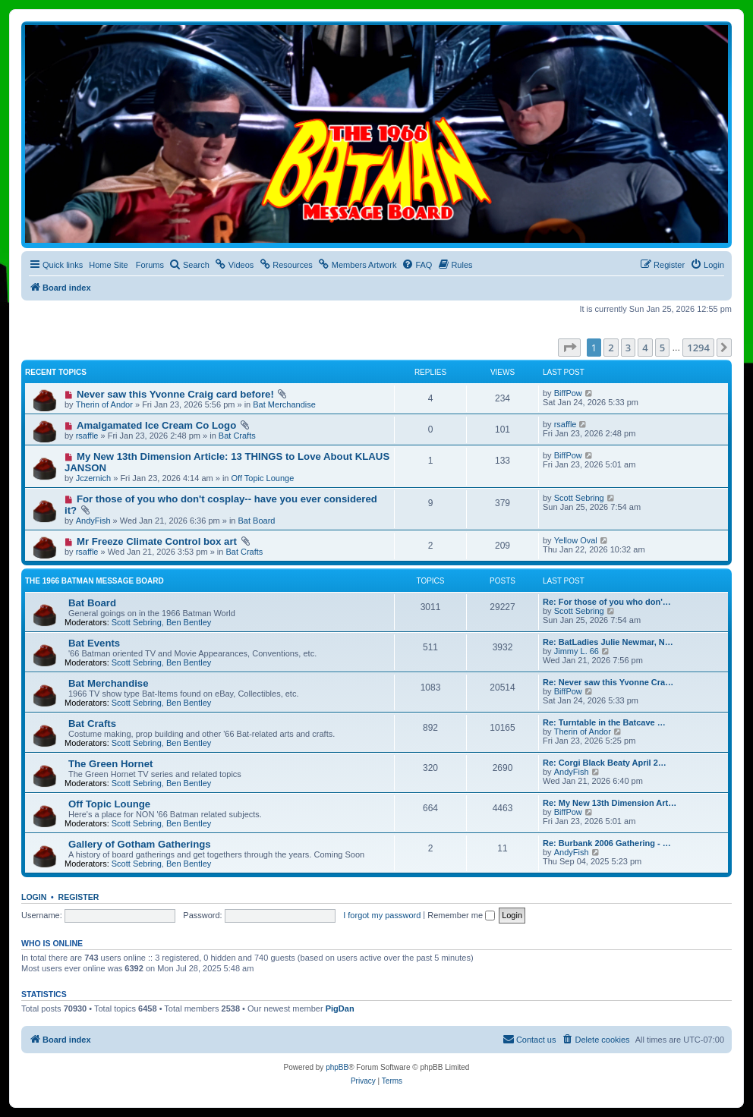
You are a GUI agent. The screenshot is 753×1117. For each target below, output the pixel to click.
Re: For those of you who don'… (607, 601)
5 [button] (662, 347)
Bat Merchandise (284, 404)
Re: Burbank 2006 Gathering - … (607, 843)
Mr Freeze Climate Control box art (157, 541)
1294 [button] (698, 347)
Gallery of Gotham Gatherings (139, 844)
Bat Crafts (237, 435)
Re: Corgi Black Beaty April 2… (604, 762)
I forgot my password (382, 915)
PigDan (340, 1008)
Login (33, 896)
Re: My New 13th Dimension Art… (609, 802)
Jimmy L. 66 (576, 651)
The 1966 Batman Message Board (94, 581)
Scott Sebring (579, 497)
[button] (569, 347)
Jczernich (93, 478)
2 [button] (610, 347)
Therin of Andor (104, 404)
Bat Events (94, 643)
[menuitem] (189, 265)
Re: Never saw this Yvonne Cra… (608, 682)
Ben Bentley (188, 622)
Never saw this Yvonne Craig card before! (175, 394)
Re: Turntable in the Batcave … (604, 722)
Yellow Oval (575, 540)
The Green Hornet (110, 763)
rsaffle (87, 435)
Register (78, 896)
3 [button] (628, 347)
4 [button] (644, 347)
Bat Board (257, 520)
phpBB (337, 1067)
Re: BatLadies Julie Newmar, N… (608, 642)
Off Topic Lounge (263, 478)
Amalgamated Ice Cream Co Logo (156, 425)
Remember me (461, 915)
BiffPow (568, 393)
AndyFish (93, 520)
